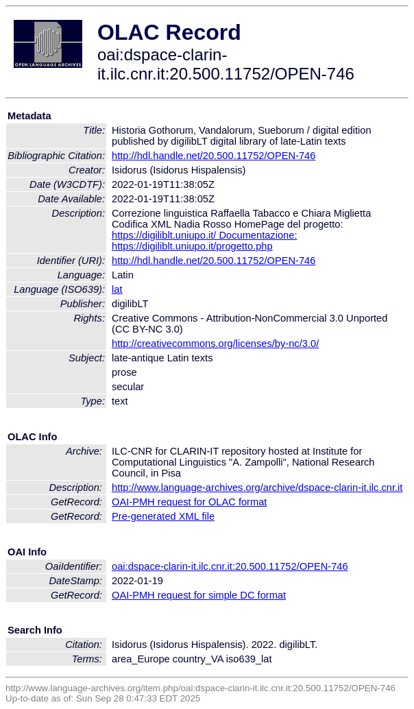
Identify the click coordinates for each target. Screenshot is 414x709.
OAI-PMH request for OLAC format (189, 501)
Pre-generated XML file (163, 516)
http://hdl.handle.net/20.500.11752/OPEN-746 (213, 155)
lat (117, 289)
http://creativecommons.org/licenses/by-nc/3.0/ (215, 343)
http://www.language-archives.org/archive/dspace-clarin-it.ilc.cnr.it (257, 487)
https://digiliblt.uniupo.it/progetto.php (192, 246)
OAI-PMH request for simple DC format (199, 595)
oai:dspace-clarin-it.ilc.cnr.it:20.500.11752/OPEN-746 (230, 566)
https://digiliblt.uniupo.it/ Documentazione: (204, 235)
